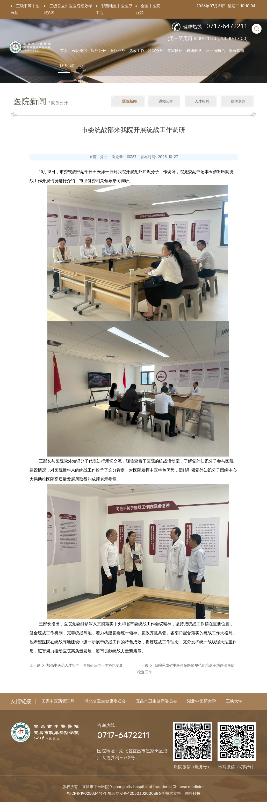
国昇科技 (192, 793)
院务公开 (98, 50)
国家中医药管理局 (58, 701)
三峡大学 (234, 701)
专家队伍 (175, 50)
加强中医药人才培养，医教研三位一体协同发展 (85, 665)
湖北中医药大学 (201, 701)
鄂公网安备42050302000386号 (136, 793)
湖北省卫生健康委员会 (105, 701)
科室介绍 (156, 50)
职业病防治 (215, 50)
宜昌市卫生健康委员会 (156, 701)
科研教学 (194, 50)
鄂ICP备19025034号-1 (86, 793)
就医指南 (236, 50)
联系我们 (68, 65)
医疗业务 (117, 50)
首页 (64, 50)
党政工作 (137, 50)
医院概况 (79, 50)
